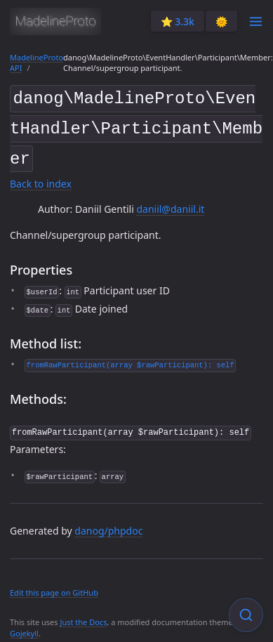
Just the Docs (83, 615)
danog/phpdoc (108, 524)
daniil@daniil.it (170, 204)
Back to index (41, 178)
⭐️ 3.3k (177, 21)
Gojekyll (24, 627)
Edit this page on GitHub (54, 587)
